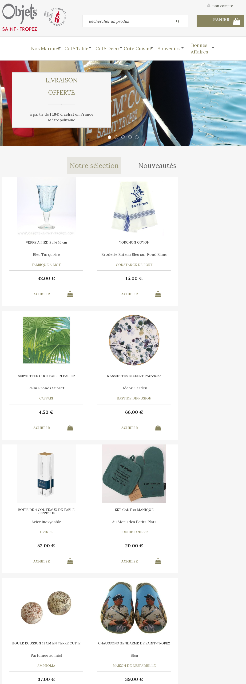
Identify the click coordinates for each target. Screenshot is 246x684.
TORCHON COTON (93, 242)
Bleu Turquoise (32, 254)
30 (213, 546)
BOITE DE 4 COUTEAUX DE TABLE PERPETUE (32, 377)
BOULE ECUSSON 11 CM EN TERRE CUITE (153, 377)
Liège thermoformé (93, 522)
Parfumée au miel (153, 388)
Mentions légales (230, 622)
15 (92, 278)
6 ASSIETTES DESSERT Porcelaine (213, 244)
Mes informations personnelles (90, 658)
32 (32, 278)
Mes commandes (19, 658)
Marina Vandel (33, 522)
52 (32, 412)
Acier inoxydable (32, 388)
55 (93, 546)
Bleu (213, 388)
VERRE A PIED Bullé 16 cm (32, 242)
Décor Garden (213, 254)
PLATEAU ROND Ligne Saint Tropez (92, 511)
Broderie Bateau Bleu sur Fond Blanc (93, 256)
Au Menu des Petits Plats (93, 388)
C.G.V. (201, 622)
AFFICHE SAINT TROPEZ (32, 509)
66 (213, 278)
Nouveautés (158, 165)
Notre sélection (94, 165)
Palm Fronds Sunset (153, 254)
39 (213, 412)
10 (32, 546)
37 (153, 412)
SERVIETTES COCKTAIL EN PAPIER (153, 244)
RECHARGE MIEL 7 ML (153, 509)
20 (93, 412)
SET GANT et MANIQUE (93, 376)
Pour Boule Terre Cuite (153, 522)
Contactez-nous (18, 647)
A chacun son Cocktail (213, 522)
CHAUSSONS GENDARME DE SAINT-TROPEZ (213, 377)
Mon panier (75, 647)
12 (153, 546)
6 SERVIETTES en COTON (213, 509)
